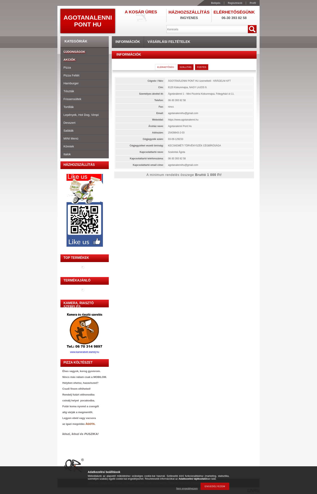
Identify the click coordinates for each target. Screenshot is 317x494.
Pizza (67, 67)
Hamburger (71, 83)
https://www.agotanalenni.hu (183, 119)
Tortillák (68, 107)
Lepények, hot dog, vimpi (81, 114)
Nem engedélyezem (187, 488)
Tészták (68, 91)
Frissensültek (72, 99)
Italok (67, 154)
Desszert (69, 122)
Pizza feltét (71, 75)
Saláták (68, 130)
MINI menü (70, 138)
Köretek (68, 146)
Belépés (215, 3)
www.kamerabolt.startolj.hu (85, 350)
